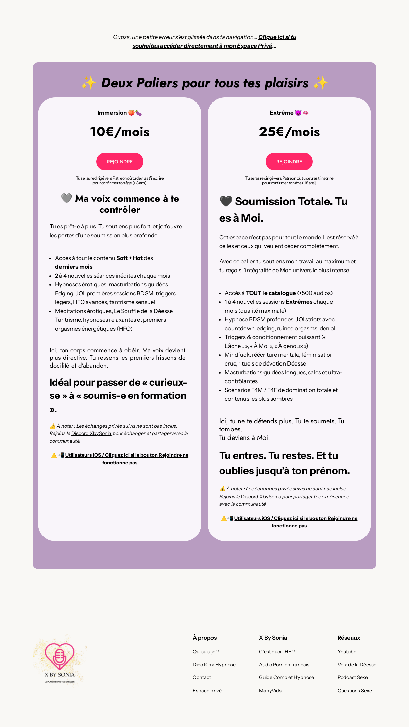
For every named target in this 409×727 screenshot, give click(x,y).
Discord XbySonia (91, 433)
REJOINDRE (120, 161)
